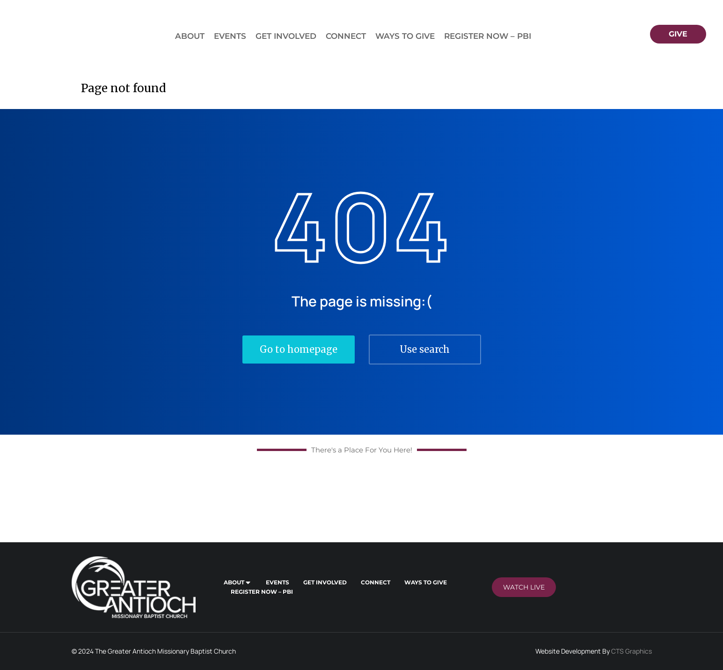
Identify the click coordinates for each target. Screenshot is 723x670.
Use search (425, 349)
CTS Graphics (631, 651)
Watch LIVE (524, 587)
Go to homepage (298, 349)
